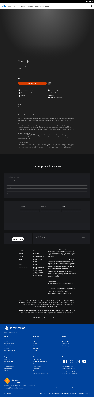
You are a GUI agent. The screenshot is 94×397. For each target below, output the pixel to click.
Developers (36, 368)
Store (41, 6)
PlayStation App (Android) (68, 368)
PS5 (14, 6)
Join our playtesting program (69, 371)
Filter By (43, 207)
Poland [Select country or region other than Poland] (8, 393)
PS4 (18, 6)
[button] (17, 239)
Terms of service (37, 359)
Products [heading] (36, 336)
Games (9, 6)
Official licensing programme (40, 373)
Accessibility (65, 341)
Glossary (35, 371)
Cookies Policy (73, 393)
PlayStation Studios (9, 343)
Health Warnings (52, 281)
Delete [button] (84, 237)
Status (5, 364)
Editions (22, 207)
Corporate (6, 348)
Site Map (66, 393)
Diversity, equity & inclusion (69, 346)
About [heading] (6, 336)
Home (5, 332)
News (36, 6)
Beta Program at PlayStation (69, 373)
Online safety (65, 343)
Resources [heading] (36, 357)
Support (47, 6)
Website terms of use (57, 393)
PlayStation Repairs (9, 366)
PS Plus (23, 6)
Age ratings (36, 364)
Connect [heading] (64, 357)
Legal (41, 393)
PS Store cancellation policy (40, 361)
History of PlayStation (9, 350)
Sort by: (64, 207)
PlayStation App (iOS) (67, 366)
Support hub (7, 359)
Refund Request (8, 371)
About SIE (6, 339)
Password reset (8, 368)
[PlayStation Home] (4, 6)
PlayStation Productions (10, 346)
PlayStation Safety (8, 361)
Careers (6, 341)
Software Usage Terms (84, 393)
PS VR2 (35, 343)
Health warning (37, 366)
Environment (65, 339)
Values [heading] (64, 336)
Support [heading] (6, 357)
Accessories (30, 6)
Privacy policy (47, 393)
